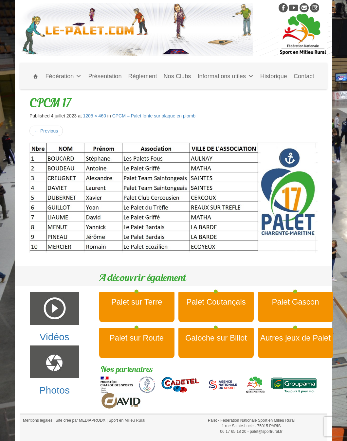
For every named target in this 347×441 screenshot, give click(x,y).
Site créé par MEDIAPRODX (80, 420)
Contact (304, 76)
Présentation (104, 76)
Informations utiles (225, 76)
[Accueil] (35, 76)
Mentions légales (37, 420)
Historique (273, 76)
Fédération (63, 76)
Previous (46, 130)
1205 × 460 (94, 115)
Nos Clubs (177, 76)
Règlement (142, 76)
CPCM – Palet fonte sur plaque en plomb (153, 115)
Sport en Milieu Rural (127, 420)
